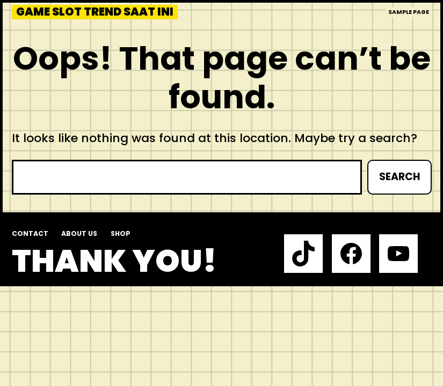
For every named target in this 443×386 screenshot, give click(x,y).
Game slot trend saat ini (94, 12)
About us (79, 233)
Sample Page (408, 12)
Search (399, 176)
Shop (120, 233)
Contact (30, 233)
